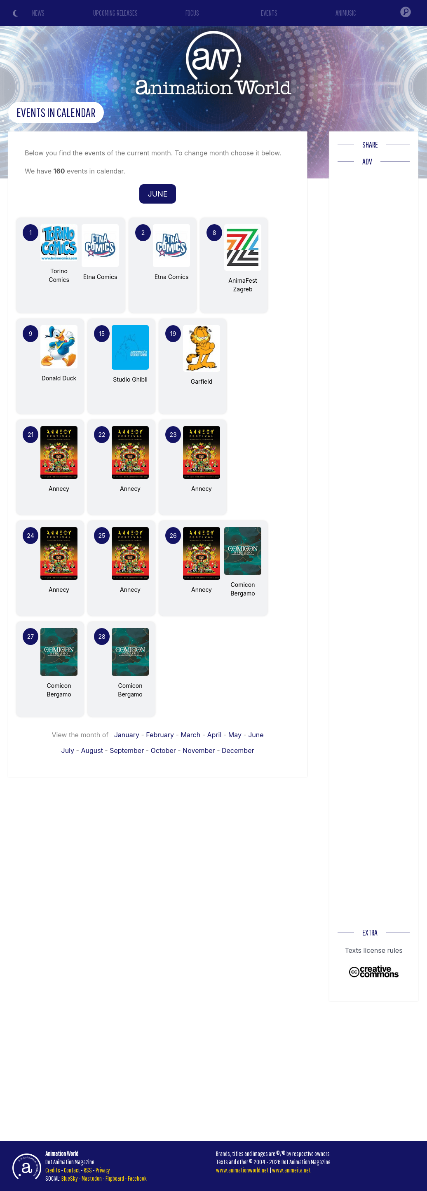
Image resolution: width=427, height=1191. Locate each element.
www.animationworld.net (242, 1170)
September (127, 750)
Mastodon (92, 1178)
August (92, 750)
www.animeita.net (291, 1170)
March (190, 735)
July (68, 750)
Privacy (103, 1170)
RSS (88, 1170)
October (163, 750)
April (214, 735)
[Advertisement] (373, 293)
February (160, 735)
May (235, 735)
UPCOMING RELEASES (115, 13)
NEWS (38, 13)
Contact (72, 1170)
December (238, 750)
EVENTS (269, 13)
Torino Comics (58, 271)
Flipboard (115, 1178)
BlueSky (69, 1178)
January (126, 735)
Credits (52, 1170)
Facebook (137, 1178)
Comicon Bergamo (242, 584)
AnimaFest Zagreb (242, 280)
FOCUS (192, 13)
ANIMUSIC (346, 13)
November (199, 750)
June (255, 735)
